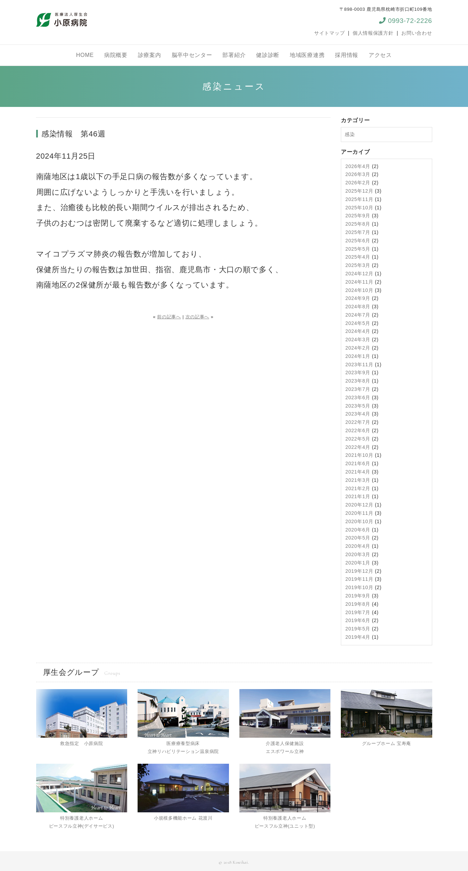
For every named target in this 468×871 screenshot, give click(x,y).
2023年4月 (357, 414)
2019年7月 (357, 612)
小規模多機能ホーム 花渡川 (183, 818)
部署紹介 (234, 55)
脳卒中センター (192, 55)
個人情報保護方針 (373, 33)
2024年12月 (359, 273)
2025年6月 (357, 240)
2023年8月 (357, 381)
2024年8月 (357, 306)
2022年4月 (357, 447)
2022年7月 (357, 422)
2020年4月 (357, 546)
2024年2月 (357, 348)
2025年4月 (357, 257)
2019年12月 (359, 571)
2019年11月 (359, 579)
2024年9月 (357, 298)
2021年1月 (357, 496)
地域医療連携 (307, 55)
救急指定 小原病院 (81, 743)
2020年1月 (357, 563)
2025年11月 (359, 199)
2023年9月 (357, 372)
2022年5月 (357, 439)
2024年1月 (357, 356)
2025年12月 (359, 191)
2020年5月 (357, 538)
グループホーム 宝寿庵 (386, 743)
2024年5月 (357, 323)
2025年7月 (357, 232)
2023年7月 (357, 389)
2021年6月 (357, 463)
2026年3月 (357, 174)
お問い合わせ (416, 33)
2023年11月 (359, 364)
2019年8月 (357, 604)
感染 (350, 134)
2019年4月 (357, 637)
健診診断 (267, 55)
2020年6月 (357, 530)
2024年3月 (357, 339)
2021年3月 (357, 480)
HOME (85, 55)
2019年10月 (359, 587)
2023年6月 (357, 397)
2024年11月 (359, 282)
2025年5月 (357, 249)
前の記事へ (169, 316)
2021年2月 (357, 488)
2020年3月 (357, 554)
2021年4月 (357, 472)
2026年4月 (357, 166)
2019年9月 (357, 595)
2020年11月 (359, 513)
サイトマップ (329, 33)
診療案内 (149, 55)
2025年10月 (359, 207)
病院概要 (116, 55)
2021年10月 (359, 455)
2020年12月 (359, 505)
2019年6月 (357, 620)
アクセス (380, 55)
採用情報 (346, 55)
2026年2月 (357, 182)
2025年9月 (357, 215)
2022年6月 (357, 430)
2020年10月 (359, 521)
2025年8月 (357, 224)
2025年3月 (357, 265)
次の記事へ (198, 316)
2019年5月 (357, 628)
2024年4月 (357, 331)
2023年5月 (357, 406)
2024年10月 (359, 290)
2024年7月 (357, 315)
